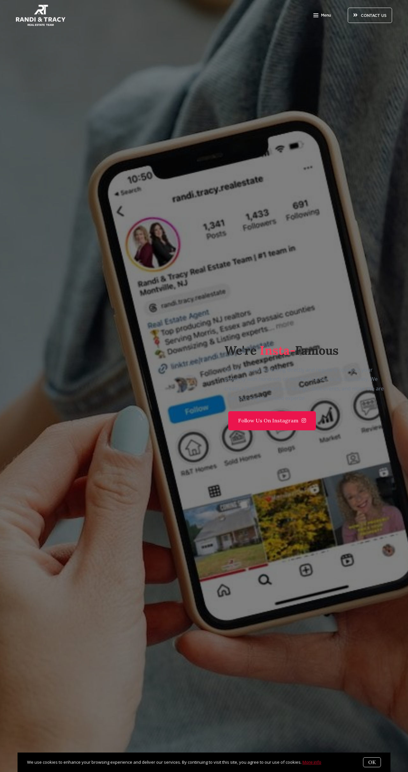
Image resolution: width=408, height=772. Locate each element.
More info (311, 762)
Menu (322, 15)
